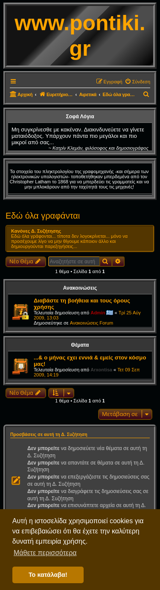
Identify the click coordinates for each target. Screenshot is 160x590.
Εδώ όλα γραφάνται (43, 215)
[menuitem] (137, 82)
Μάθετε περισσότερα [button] (45, 552)
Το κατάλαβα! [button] (48, 574)
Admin (97, 312)
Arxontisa (101, 369)
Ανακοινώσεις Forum (91, 322)
